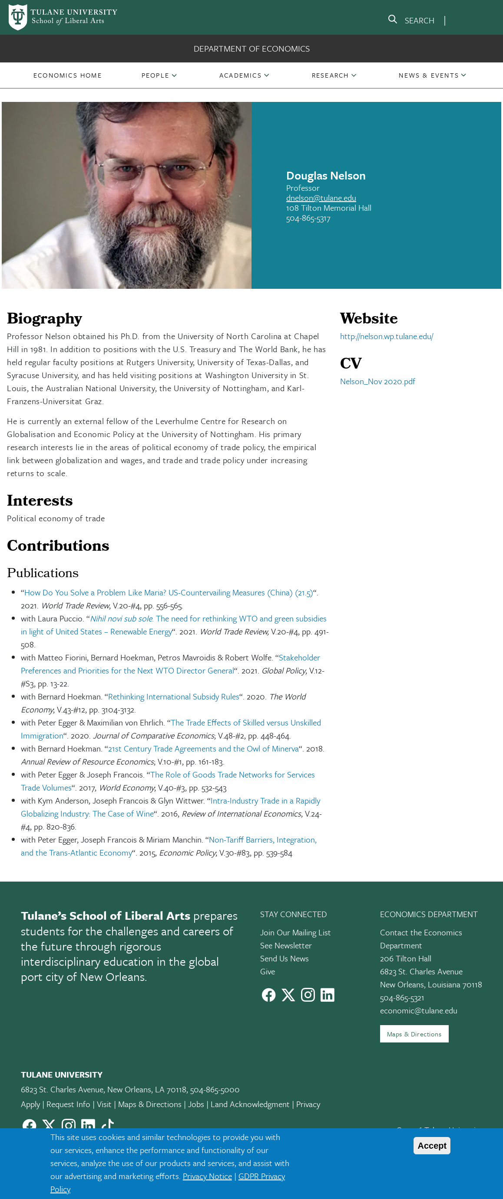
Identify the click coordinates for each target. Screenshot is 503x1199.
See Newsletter (286, 945)
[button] (67, 75)
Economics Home (67, 75)
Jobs (196, 1104)
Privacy (308, 1104)
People (155, 75)
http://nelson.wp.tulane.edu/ (386, 336)
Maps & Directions (414, 1034)
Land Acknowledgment (250, 1104)
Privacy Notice (207, 1176)
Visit (104, 1104)
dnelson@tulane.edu (321, 197)
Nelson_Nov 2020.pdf (377, 381)
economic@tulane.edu (418, 1010)
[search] (410, 21)
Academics (240, 75)
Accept (432, 1145)
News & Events (429, 75)
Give (267, 971)
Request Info (68, 1104)
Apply (30, 1104)
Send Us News (284, 958)
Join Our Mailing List (295, 932)
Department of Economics (252, 48)
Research (330, 75)
